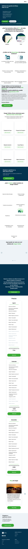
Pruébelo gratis (14, 292)
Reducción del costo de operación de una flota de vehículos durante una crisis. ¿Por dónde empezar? (13, 496)
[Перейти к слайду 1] (12, 260)
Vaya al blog (14, 507)
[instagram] (3, 535)
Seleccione (14, 472)
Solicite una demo (13, 21)
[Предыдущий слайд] (1, 253)
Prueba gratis (5, 21)
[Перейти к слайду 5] (15, 260)
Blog (2, 543)
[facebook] (2, 535)
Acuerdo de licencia (17, 543)
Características (16, 534)
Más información (20, 132)
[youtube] (5, 535)
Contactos (3, 544)
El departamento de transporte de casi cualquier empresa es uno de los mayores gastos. (14, 499)
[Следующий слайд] (26, 253)
